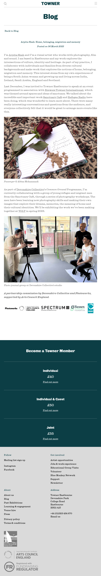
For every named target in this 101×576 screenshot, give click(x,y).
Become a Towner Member (50, 351)
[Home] (50, 3)
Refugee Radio (77, 97)
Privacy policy (12, 519)
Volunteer (55, 471)
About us (9, 495)
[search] (5, 3)
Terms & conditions (14, 523)
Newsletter (56, 483)
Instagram (10, 466)
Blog (50, 16)
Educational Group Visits (64, 467)
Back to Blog (12, 31)
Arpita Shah (16, 54)
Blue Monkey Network (62, 475)
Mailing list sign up (14, 460)
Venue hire (10, 510)
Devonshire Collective (30, 189)
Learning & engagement (17, 506)
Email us (55, 516)
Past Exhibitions (13, 502)
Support (55, 479)
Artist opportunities (61, 460)
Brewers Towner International (64, 90)
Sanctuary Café (52, 97)
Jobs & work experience (63, 464)
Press (7, 514)
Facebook (9, 469)
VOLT (22, 211)
